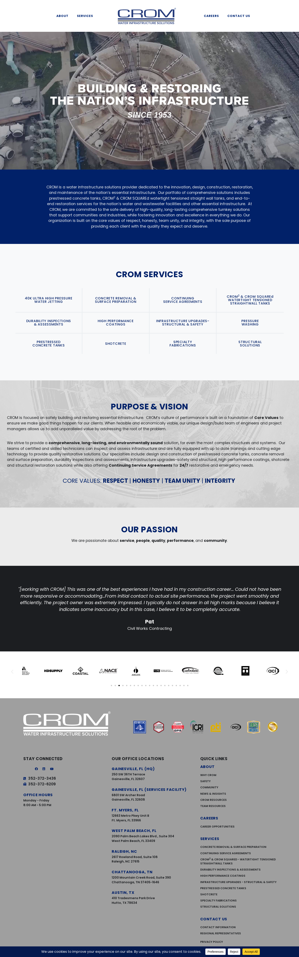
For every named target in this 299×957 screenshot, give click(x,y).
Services (86, 16)
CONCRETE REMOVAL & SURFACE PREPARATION (115, 300)
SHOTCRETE (115, 343)
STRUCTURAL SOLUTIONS (250, 343)
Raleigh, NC (124, 851)
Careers (212, 16)
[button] (12, 671)
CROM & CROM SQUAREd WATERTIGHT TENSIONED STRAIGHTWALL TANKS (250, 300)
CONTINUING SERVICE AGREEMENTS (182, 300)
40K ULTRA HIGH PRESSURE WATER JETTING (48, 300)
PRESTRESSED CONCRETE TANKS (48, 343)
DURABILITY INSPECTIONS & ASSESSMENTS (48, 323)
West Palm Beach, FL (134, 830)
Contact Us (239, 16)
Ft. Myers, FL (125, 810)
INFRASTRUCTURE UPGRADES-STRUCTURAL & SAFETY (182, 323)
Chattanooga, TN (132, 872)
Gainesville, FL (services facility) (149, 789)
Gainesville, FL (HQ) (133, 768)
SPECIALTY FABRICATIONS (183, 343)
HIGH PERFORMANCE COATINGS (116, 323)
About (63, 16)
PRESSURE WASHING (250, 323)
